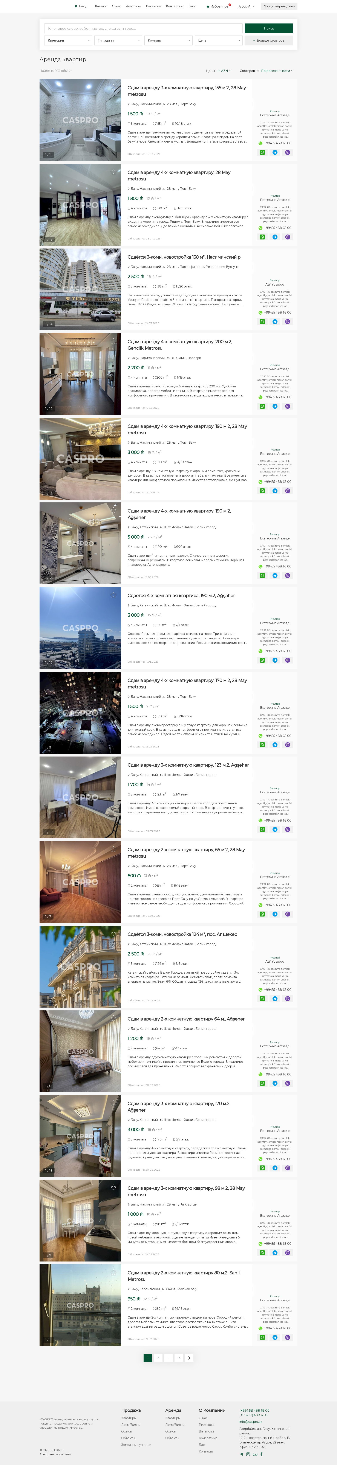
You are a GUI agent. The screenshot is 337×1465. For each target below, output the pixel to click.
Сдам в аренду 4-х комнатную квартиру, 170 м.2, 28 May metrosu (187, 694)
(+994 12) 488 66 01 (254, 1415)
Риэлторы (133, 6)
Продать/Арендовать (279, 6)
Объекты (128, 1438)
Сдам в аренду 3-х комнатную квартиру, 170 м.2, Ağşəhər (179, 1125)
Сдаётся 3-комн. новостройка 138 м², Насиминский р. (184, 260)
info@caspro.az (250, 1422)
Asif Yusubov (275, 287)
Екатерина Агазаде (275, 115)
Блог (192, 6)
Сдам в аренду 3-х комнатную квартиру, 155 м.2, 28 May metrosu (187, 91)
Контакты (206, 1451)
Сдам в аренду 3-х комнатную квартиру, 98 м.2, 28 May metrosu (186, 1211)
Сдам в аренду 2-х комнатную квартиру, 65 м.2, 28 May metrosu (186, 866)
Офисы (126, 1431)
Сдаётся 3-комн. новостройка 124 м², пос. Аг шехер (182, 949)
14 (179, 1379)
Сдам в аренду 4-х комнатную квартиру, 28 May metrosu (179, 177)
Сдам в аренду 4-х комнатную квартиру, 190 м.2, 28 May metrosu (187, 435)
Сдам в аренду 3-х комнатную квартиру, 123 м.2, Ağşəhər (188, 777)
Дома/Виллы (131, 1425)
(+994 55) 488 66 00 (254, 1410)
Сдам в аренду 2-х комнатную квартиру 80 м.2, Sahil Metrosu (184, 1297)
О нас (116, 6)
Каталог (101, 6)
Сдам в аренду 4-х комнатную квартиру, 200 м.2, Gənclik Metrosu (180, 349)
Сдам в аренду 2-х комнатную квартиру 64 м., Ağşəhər (186, 1035)
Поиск (269, 28)
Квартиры (128, 1418)
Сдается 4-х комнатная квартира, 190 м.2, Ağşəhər (181, 604)
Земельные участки (136, 1445)
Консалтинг (175, 6)
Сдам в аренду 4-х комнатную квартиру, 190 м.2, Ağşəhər (179, 522)
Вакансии (153, 6)
